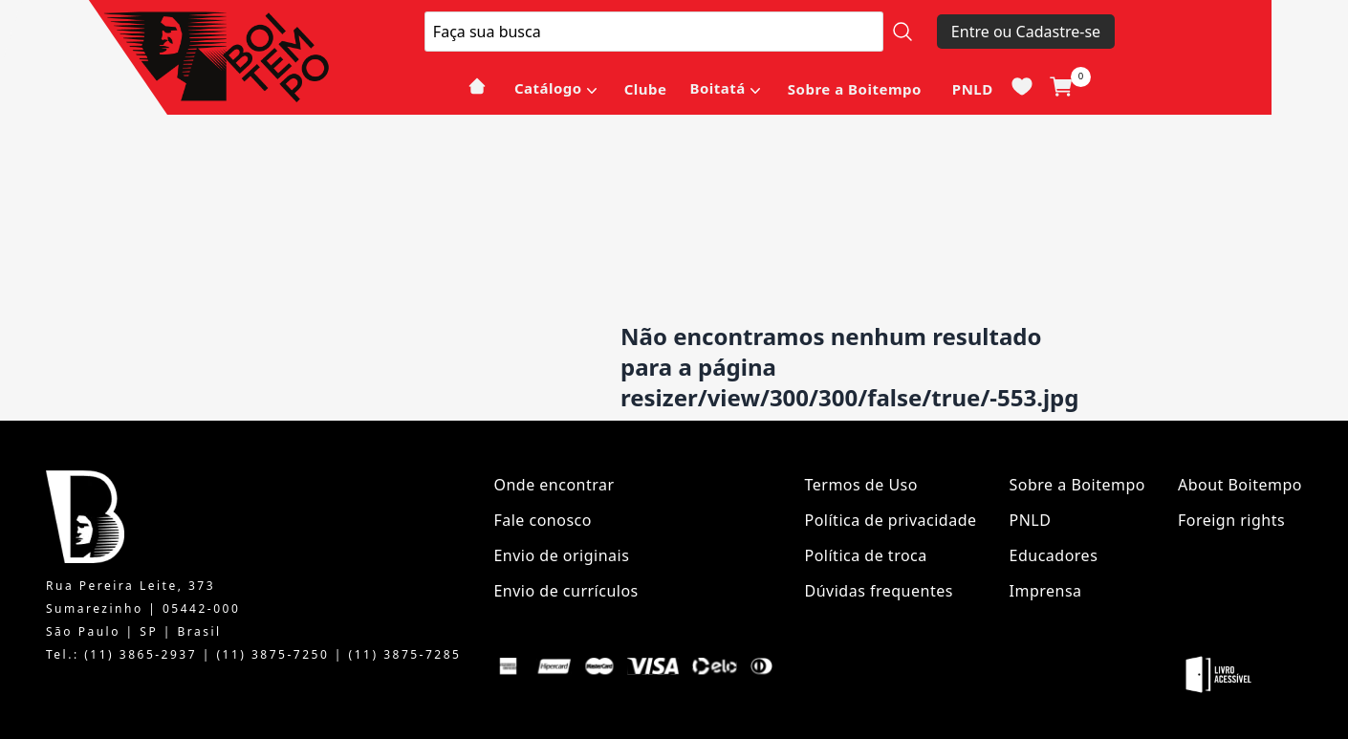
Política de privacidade (891, 520)
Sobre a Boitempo (855, 88)
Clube (645, 88)
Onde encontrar (553, 484)
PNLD (972, 88)
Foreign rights (1231, 520)
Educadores (1054, 555)
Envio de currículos (565, 590)
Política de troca (866, 555)
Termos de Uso (861, 484)
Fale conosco (542, 520)
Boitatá (717, 88)
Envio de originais (561, 555)
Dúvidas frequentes (879, 590)
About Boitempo (1240, 484)
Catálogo (548, 88)
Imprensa (1046, 590)
